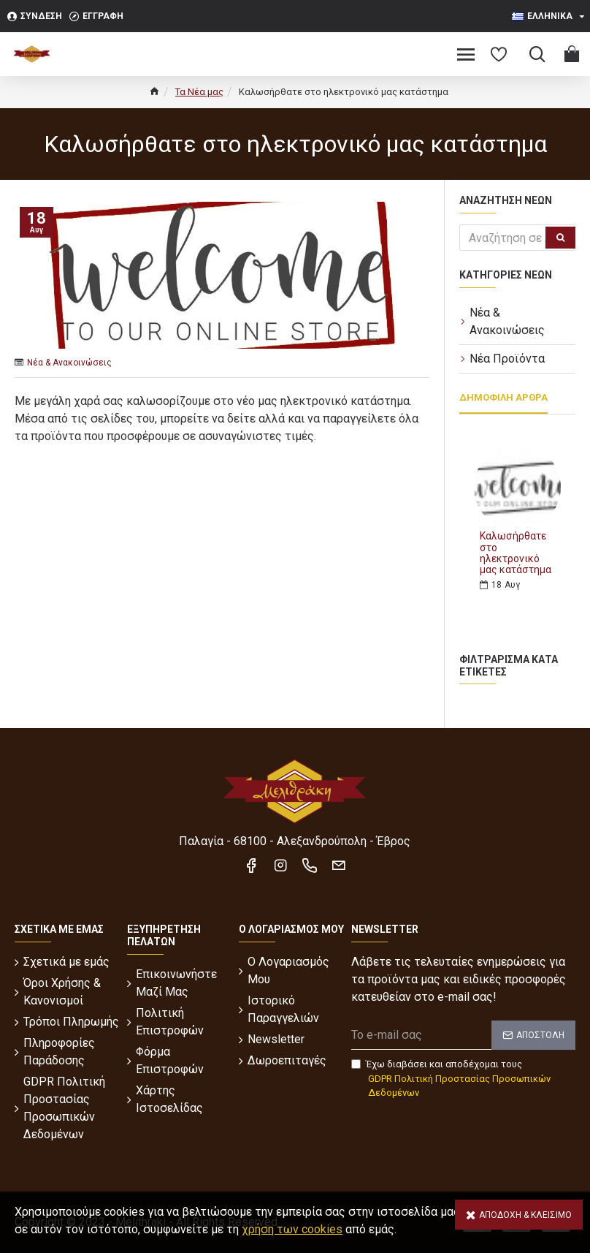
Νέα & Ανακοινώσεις (69, 362)
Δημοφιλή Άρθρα (503, 397)
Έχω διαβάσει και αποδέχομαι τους (463, 1079)
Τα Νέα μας (199, 91)
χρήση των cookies (292, 1229)
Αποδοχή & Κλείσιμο (525, 1215)
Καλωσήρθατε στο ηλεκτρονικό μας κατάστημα (515, 553)
